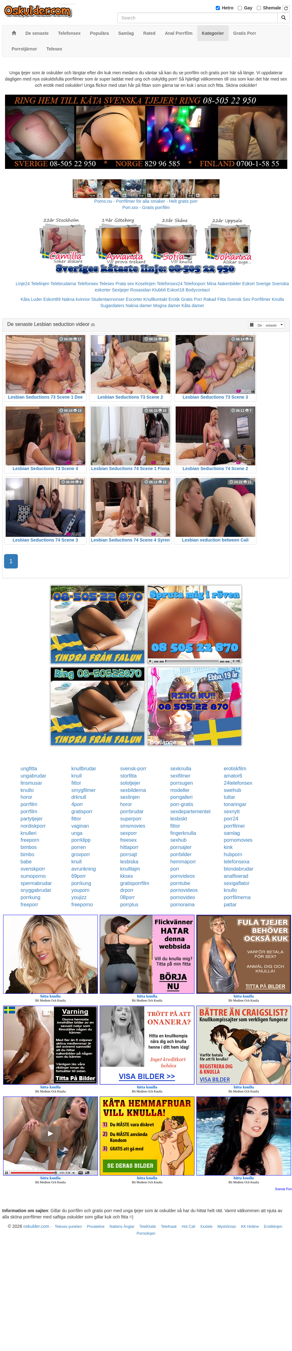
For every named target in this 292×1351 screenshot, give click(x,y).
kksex (126, 876)
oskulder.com (36, 1226)
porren (78, 847)
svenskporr (33, 869)
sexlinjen (130, 797)
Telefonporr (195, 283)
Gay (248, 7)
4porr (77, 804)
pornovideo (182, 897)
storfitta (128, 775)
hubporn (233, 854)
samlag (232, 833)
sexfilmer (180, 775)
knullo (27, 790)
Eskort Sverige (256, 283)
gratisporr (82, 811)
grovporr (80, 854)
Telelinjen (40, 283)
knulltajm (130, 869)
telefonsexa (236, 861)
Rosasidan (140, 289)
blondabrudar (238, 869)
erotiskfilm (235, 768)
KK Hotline (250, 1226)
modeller (179, 790)
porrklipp (80, 840)
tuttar (229, 797)
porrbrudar (132, 811)
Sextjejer (120, 289)
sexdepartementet (190, 811)
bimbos (29, 847)
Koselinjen (145, 283)
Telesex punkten (68, 1226)
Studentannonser (108, 299)
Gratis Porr (191, 299)
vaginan (80, 826)
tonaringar (235, 804)
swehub (232, 790)
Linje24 (23, 283)
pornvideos (182, 876)
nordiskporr (33, 826)
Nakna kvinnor (76, 299)
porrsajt (128, 854)
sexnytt (232, 811)
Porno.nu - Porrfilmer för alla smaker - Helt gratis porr (146, 201)
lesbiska (129, 861)
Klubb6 (159, 289)
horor (26, 797)
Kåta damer (193, 305)
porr (174, 869)
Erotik (174, 299)
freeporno (82, 904)
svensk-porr (133, 768)
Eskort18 (175, 289)
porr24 (231, 818)
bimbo (28, 854)
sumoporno (33, 876)
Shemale (272, 7)
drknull (78, 797)
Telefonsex (87, 283)
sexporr (128, 833)
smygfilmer (83, 790)
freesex (128, 840)
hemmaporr (183, 861)
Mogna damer (166, 305)
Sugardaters (112, 305)
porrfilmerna (237, 897)
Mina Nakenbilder (224, 283)
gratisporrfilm (134, 883)
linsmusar (31, 783)
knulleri (29, 833)
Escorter (134, 299)
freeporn (30, 840)
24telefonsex (238, 783)
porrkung (81, 883)
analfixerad (236, 876)
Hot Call (188, 1226)
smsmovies (132, 826)
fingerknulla (183, 833)
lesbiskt (178, 818)
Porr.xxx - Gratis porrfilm (146, 207)
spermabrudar (36, 883)
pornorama (182, 904)
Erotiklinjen (273, 1226)
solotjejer (130, 783)
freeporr (29, 904)
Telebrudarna (63, 283)
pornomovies (238, 840)
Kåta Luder (31, 299)
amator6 (233, 775)
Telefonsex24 (170, 283)
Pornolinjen (145, 1233)
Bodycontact (198, 289)
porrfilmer (234, 826)
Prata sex (124, 283)
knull (76, 775)
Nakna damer (138, 305)
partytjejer (32, 818)
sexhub (178, 840)
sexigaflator (236, 883)
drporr (127, 890)
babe (26, 861)
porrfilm (29, 804)
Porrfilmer (261, 299)
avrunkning (83, 869)
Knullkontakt (155, 299)
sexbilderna (133, 790)
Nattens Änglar (121, 1226)
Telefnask (169, 1226)
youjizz (79, 897)
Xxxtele (206, 1226)
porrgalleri (181, 797)
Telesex (106, 283)
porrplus (129, 904)
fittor (76, 783)
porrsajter (181, 847)
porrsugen (181, 783)
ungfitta (29, 768)
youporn (80, 890)
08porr (127, 897)
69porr (78, 876)
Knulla (278, 299)
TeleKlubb (147, 1226)
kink (228, 847)
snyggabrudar (36, 890)
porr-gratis (181, 804)
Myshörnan (226, 1226)
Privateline (95, 1226)
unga (76, 833)
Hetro (228, 7)
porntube (180, 883)
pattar (230, 904)
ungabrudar (33, 775)
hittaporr (129, 847)
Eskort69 (52, 299)
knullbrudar (83, 768)
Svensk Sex (238, 299)
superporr (130, 818)
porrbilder (181, 854)
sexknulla (180, 768)
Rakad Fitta (215, 299)
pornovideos (184, 890)
